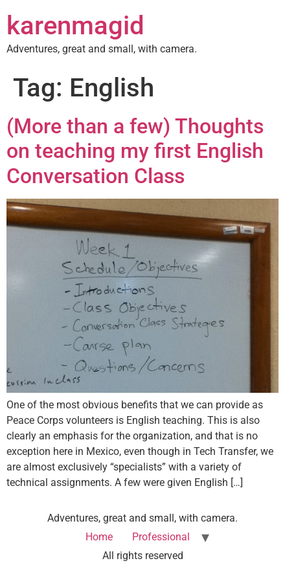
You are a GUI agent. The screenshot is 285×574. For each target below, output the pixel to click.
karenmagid (75, 25)
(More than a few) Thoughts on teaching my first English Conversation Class (135, 151)
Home (99, 537)
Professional (161, 537)
